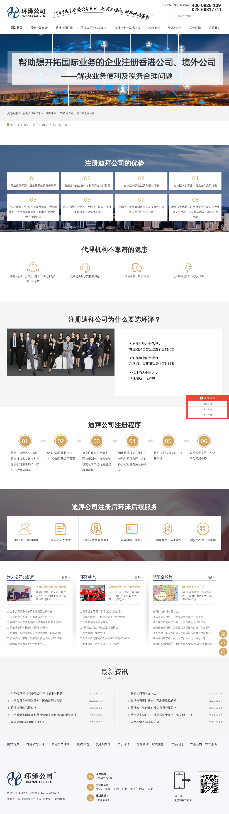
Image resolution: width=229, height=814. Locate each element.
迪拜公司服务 (41, 124)
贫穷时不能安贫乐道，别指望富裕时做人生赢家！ (183, 633)
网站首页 (16, 27)
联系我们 (214, 27)
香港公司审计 (39, 27)
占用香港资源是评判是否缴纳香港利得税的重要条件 (44, 714)
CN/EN (166, 5)
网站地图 (60, 799)
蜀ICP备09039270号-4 (29, 799)
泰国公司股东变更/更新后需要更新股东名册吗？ (36, 622)
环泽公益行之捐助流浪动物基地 (100, 627)
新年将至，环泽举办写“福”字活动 (101, 643)
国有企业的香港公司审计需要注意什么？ (32, 616)
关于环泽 (195, 27)
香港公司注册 (64, 27)
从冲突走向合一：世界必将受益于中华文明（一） (183, 616)
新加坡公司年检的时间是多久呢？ (28, 627)
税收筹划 (154, 27)
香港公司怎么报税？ (23, 707)
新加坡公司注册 (86, 113)
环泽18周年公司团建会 (95, 622)
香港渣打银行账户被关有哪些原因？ (153, 707)
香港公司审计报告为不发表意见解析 (153, 700)
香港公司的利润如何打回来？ (29, 722)
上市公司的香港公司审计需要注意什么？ (32, 611)
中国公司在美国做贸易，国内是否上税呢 (36, 700)
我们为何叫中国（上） (194, 586)
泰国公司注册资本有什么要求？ (27, 643)
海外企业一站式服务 (127, 27)
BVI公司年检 (67, 113)
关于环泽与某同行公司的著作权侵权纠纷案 (106, 638)
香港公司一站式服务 (94, 27)
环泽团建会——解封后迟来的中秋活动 (104, 616)
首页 (26, 124)
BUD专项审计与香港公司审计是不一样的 (37, 693)
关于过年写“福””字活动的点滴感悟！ (103, 611)
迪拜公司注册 (60, 124)
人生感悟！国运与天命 (145, 722)
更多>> (66, 577)
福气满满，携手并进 (94, 633)
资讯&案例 (174, 27)
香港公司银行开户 (33, 113)
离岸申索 (51, 113)
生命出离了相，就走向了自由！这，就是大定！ (181, 638)
